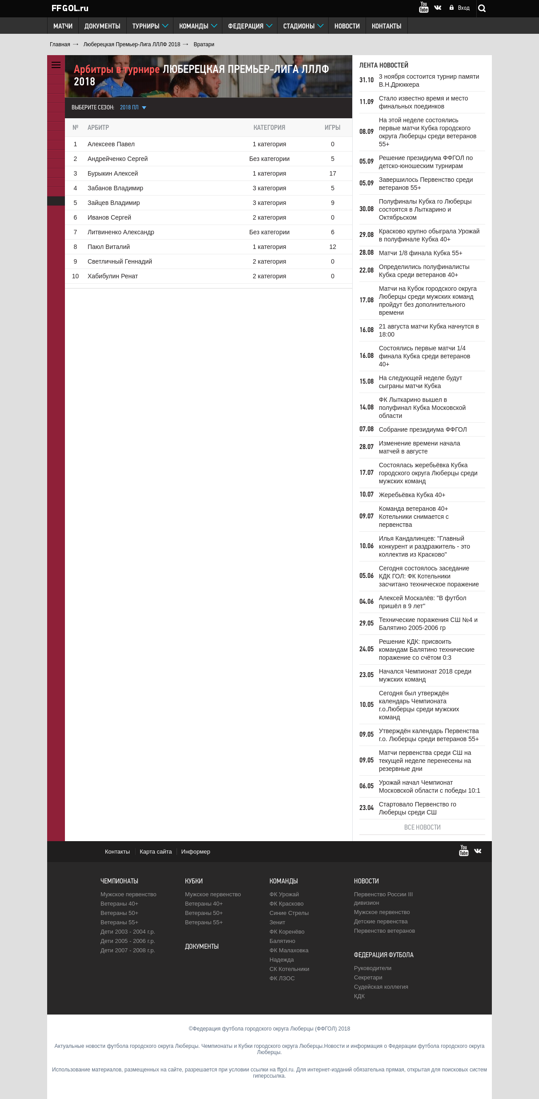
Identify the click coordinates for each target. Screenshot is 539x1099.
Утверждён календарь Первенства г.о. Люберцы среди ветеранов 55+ (429, 734)
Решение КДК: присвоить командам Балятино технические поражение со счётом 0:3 (427, 649)
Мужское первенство (129, 894)
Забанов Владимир (115, 188)
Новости (347, 26)
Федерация (246, 26)
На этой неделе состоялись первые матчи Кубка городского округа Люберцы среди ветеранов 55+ (427, 132)
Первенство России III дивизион (383, 898)
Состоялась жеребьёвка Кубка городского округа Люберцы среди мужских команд (428, 473)
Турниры (146, 26)
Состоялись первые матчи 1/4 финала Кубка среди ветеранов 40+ (424, 356)
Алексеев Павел (111, 144)
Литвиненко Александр (121, 232)
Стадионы (299, 26)
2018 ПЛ (129, 107)
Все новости (422, 827)
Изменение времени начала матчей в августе (419, 447)
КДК (359, 996)
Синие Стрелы (289, 913)
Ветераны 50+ (119, 913)
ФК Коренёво (287, 931)
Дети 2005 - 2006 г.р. (128, 941)
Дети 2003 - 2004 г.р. (128, 931)
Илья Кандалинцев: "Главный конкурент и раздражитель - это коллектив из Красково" (424, 546)
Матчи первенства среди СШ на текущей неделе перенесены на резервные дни (425, 760)
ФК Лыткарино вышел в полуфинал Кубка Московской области (422, 407)
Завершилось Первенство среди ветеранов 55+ (426, 183)
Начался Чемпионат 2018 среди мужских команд (425, 675)
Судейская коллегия (381, 986)
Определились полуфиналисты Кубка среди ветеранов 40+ (424, 270)
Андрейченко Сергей (118, 158)
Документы (102, 26)
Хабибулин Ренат (113, 276)
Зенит (277, 922)
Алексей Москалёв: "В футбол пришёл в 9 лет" (423, 602)
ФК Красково (287, 903)
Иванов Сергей (109, 217)
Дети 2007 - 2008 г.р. (128, 950)
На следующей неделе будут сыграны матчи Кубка (420, 381)
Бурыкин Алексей (113, 173)
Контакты (387, 26)
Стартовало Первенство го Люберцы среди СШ (417, 808)
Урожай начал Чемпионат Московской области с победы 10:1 (429, 786)
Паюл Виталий (109, 246)
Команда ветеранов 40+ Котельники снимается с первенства (414, 516)
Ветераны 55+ (119, 922)
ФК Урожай (284, 894)
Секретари (368, 977)
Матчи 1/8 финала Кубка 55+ (421, 253)
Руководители (372, 968)
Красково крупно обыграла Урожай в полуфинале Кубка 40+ (429, 235)
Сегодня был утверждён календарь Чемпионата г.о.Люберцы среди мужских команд (419, 705)
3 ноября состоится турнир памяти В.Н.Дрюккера (429, 80)
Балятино (282, 941)
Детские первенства (381, 921)
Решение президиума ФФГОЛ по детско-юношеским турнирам (426, 161)
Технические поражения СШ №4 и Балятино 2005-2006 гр (428, 623)
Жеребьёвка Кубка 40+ (412, 494)
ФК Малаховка (289, 950)
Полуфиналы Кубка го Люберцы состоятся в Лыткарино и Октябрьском (425, 209)
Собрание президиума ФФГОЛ (423, 429)
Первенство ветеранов (384, 930)
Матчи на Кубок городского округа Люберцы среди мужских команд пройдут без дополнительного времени (428, 300)
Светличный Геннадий (120, 261)
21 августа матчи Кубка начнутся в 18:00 (429, 330)
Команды (194, 26)
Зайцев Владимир (114, 202)
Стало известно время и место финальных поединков (423, 102)
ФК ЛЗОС (282, 978)
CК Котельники (289, 969)
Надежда (282, 959)
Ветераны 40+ (119, 903)
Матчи (62, 26)
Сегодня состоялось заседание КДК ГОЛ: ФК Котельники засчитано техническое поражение (429, 576)
